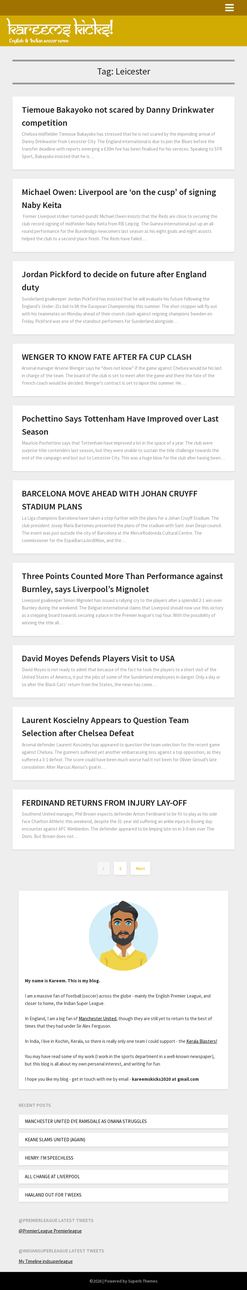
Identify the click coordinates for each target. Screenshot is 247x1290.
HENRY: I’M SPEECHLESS (49, 1158)
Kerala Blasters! (201, 1041)
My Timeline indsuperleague (46, 1261)
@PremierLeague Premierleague (50, 1231)
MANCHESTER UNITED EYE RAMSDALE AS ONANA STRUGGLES (86, 1121)
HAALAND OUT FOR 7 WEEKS (53, 1195)
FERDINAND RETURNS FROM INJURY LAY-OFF (104, 802)
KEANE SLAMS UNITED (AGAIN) (55, 1140)
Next (140, 868)
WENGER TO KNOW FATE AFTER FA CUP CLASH (107, 356)
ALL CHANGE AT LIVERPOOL (52, 1176)
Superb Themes (143, 1281)
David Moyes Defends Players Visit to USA (98, 658)
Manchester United (97, 1018)
